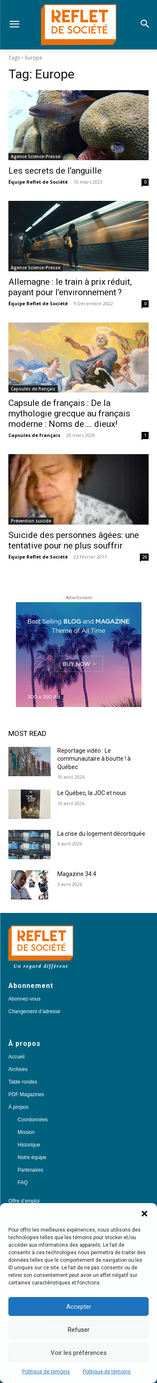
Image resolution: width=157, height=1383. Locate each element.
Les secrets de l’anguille (55, 171)
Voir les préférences (79, 1353)
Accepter (78, 1306)
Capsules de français (33, 389)
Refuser (79, 1330)
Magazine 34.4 (76, 874)
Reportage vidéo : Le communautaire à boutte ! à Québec (94, 758)
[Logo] (78, 24)
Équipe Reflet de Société (38, 182)
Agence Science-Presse (35, 156)
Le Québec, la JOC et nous (91, 793)
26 (144, 557)
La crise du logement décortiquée (101, 833)
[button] (144, 1213)
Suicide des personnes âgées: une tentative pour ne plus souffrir (73, 540)
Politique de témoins (46, 1372)
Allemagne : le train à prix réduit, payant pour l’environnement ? (70, 287)
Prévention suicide (31, 521)
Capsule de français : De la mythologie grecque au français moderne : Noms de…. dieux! (69, 413)
